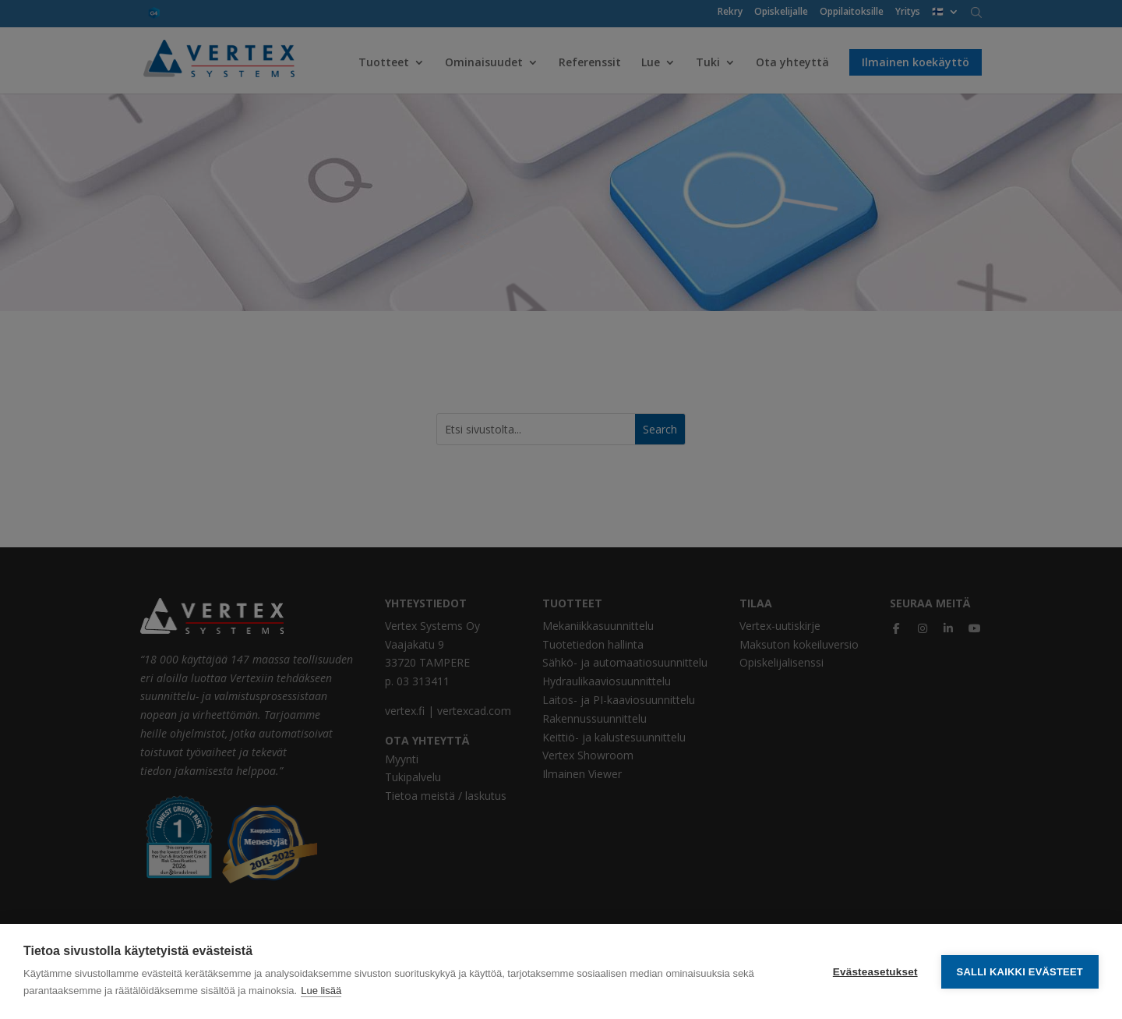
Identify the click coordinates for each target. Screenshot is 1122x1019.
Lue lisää (321, 990)
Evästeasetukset (875, 972)
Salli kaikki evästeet (1020, 972)
